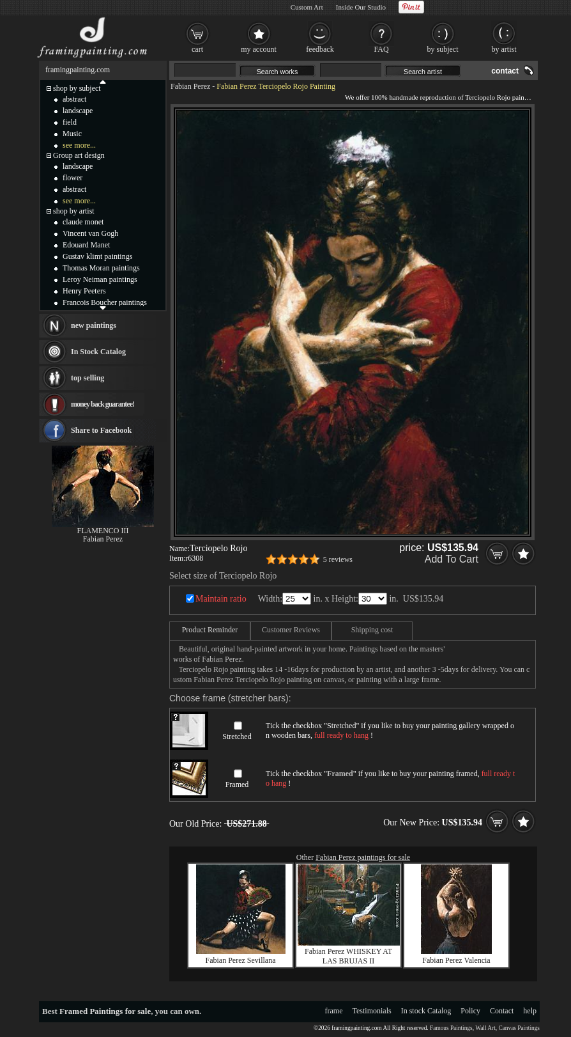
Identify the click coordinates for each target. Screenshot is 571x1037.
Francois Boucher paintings (105, 302)
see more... (79, 145)
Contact (502, 1010)
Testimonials (372, 1010)
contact (505, 70)
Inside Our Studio (361, 7)
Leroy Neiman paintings (100, 279)
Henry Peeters (84, 290)
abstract (74, 99)
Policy (470, 1010)
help (530, 1010)
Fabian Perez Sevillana (241, 960)
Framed (237, 784)
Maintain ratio (221, 599)
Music (72, 133)
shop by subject (77, 88)
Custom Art (307, 7)
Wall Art (485, 1028)
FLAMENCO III (103, 530)
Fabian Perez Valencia (456, 960)
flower (72, 177)
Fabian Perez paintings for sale (363, 857)
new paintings (93, 325)
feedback (319, 49)
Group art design (79, 155)
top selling (87, 377)
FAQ (381, 49)
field (70, 122)
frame (334, 1010)
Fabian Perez (190, 86)
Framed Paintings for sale (105, 1011)
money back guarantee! (102, 404)
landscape (78, 110)
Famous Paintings (451, 1028)
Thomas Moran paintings (101, 267)
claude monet (83, 221)
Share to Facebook (101, 430)
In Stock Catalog (98, 351)
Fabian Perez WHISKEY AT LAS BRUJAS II (348, 956)
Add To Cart (451, 559)
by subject (443, 49)
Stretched (236, 736)
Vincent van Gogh (90, 233)
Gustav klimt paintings (97, 256)
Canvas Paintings (519, 1028)
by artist (504, 49)
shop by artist (74, 211)
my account (259, 49)
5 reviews (338, 559)
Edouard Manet (86, 244)
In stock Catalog (426, 1010)
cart (197, 49)
